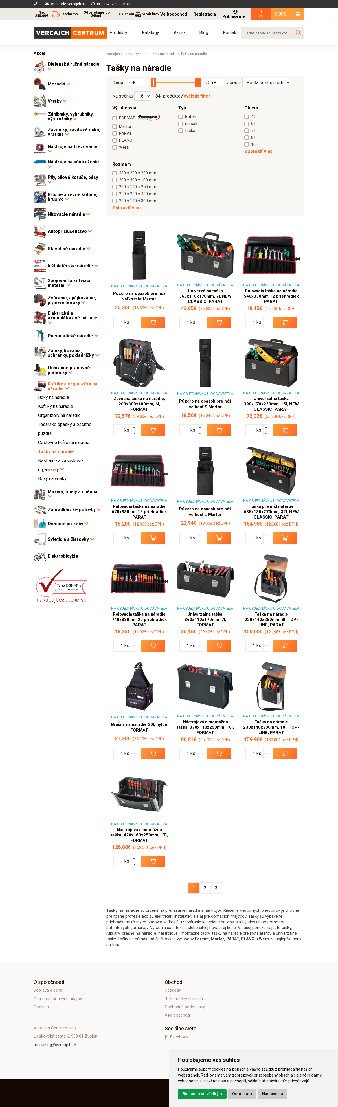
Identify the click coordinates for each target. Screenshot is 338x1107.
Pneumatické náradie (73, 335)
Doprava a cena (48, 990)
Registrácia (204, 14)
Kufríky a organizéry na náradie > (153, 54)
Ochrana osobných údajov (58, 998)
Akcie (179, 32)
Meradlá (59, 84)
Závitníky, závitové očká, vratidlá (74, 132)
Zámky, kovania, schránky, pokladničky (73, 353)
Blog (203, 32)
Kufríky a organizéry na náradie (72, 386)
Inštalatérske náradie (73, 265)
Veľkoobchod (173, 14)
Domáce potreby (68, 523)
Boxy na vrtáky (52, 478)
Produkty (118, 32)
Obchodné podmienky (185, 1006)
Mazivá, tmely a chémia (72, 493)
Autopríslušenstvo (70, 231)
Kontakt (230, 32)
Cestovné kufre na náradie (63, 442)
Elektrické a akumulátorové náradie (72, 318)
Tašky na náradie (56, 451)
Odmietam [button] (242, 1093)
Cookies (41, 1006)
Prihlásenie (233, 14)
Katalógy (150, 32)
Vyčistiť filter (196, 96)
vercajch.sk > (116, 54)
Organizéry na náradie (59, 415)
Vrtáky (57, 101)
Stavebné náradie (69, 248)
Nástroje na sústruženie (73, 164)
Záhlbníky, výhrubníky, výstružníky (71, 116)
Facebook (176, 1037)
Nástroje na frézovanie (72, 148)
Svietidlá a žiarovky (71, 539)
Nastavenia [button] (272, 1093)
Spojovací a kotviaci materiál (69, 283)
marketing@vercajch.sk (55, 1044)
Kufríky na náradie (55, 406)
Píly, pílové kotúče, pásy (73, 179)
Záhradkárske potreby (74, 509)
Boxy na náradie (53, 397)
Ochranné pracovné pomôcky (69, 370)
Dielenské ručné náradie (74, 66)
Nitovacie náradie (69, 214)
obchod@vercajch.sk (68, 4)
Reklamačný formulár (184, 998)
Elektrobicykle (63, 556)
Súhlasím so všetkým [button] (202, 1093)
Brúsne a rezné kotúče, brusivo (72, 197)
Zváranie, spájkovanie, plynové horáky (72, 300)
